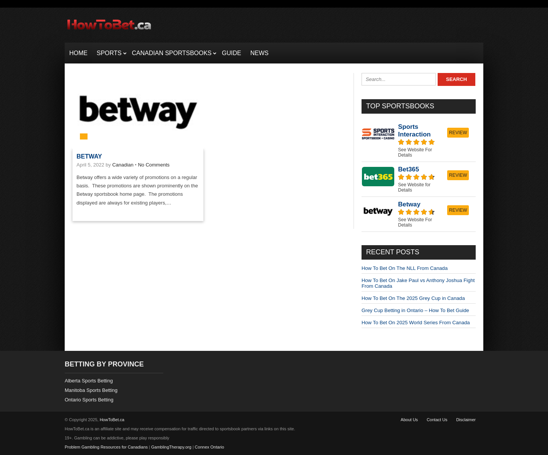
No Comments (153, 165)
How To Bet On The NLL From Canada (405, 268)
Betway (89, 156)
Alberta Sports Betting (89, 381)
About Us (409, 419)
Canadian (123, 165)
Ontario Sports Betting (89, 400)
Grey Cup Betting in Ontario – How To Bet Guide (415, 310)
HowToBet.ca (112, 419)
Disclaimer (466, 419)
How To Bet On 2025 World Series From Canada (416, 322)
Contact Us (437, 419)
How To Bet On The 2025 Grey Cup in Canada (413, 298)
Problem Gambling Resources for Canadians (106, 447)
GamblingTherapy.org (171, 447)
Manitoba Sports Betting (91, 390)
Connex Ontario (209, 447)
